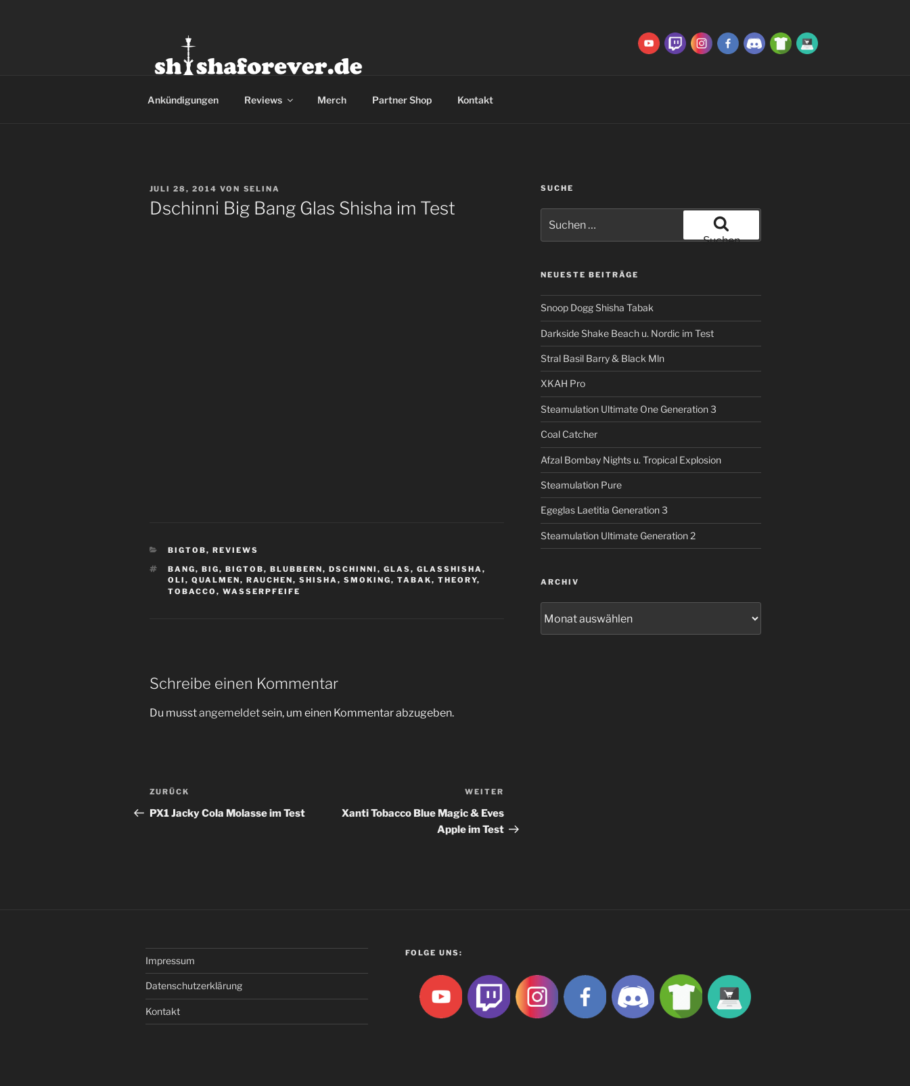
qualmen (215, 580)
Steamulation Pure (581, 485)
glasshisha (449, 569)
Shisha (318, 580)
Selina (262, 189)
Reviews (269, 100)
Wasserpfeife (261, 591)
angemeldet (229, 712)
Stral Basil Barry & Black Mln (602, 358)
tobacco (192, 591)
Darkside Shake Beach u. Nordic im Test (627, 333)
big (210, 569)
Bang (182, 569)
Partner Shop (402, 100)
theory (457, 580)
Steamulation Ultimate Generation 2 (618, 535)
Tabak (414, 580)
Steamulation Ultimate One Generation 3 (628, 409)
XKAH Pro (563, 383)
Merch (331, 100)
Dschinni (353, 569)
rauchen (269, 580)
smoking (367, 580)
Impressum (170, 960)
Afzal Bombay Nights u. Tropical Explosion (631, 460)
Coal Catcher (569, 434)
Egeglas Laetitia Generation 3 (604, 510)
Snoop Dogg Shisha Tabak (597, 307)
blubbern (296, 569)
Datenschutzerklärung (193, 985)
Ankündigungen (183, 100)
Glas (397, 569)
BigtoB (187, 550)
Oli (176, 580)
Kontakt (475, 100)
